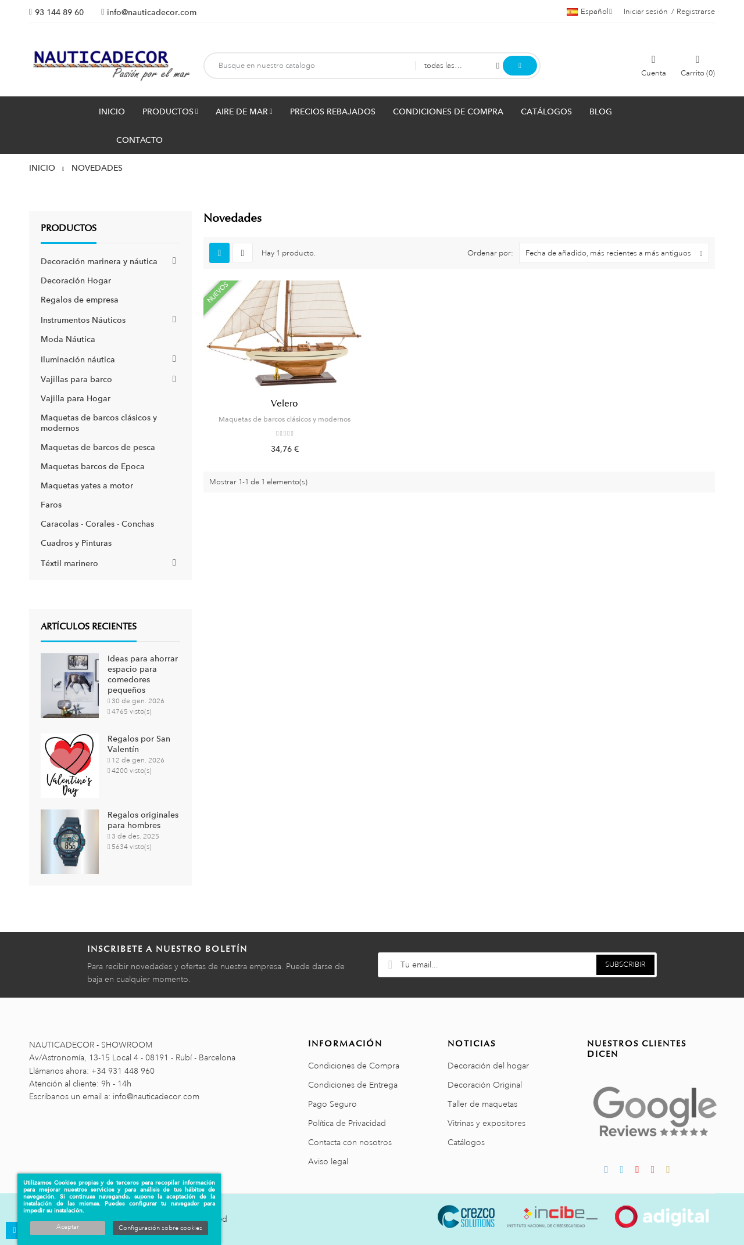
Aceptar (67, 1227)
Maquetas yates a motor (87, 485)
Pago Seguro (332, 1104)
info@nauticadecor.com (151, 12)
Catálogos (466, 1142)
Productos (68, 228)
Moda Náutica (68, 339)
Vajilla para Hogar (75, 398)
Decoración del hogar (488, 1065)
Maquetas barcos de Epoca (93, 466)
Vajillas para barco (76, 379)
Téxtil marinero (69, 563)
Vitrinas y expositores (486, 1123)
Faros (51, 504)
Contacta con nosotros (350, 1142)
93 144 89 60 (59, 12)
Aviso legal (328, 1161)
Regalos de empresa (80, 299)
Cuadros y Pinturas (76, 543)
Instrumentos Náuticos (83, 320)
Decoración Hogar (76, 280)
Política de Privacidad (347, 1123)
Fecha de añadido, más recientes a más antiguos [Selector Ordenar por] (617, 253)
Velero (284, 403)
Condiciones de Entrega (353, 1085)
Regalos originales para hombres (143, 819)
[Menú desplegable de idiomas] (589, 11)
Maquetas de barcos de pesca (98, 447)
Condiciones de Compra (353, 1065)
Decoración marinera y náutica (99, 261)
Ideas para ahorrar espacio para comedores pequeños (143, 674)
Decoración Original (485, 1085)
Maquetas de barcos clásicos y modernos (284, 419)
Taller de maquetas (482, 1104)
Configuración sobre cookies (160, 1228)
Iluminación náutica (78, 359)
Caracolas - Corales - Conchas (97, 524)
